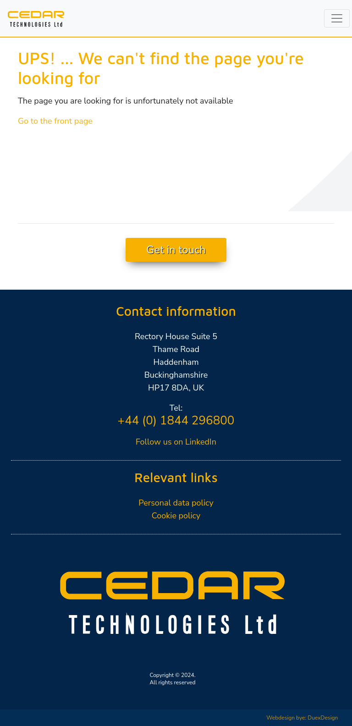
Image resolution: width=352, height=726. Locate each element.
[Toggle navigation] (337, 18)
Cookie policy (176, 515)
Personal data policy (175, 502)
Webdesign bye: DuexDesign (302, 717)
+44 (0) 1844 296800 (176, 420)
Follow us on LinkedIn (176, 441)
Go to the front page (55, 121)
